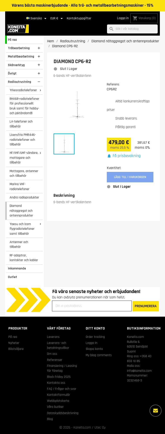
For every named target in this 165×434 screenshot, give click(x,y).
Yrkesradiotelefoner (23, 90)
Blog (50, 419)
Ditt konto (95, 328)
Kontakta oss (56, 383)
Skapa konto (94, 349)
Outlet (12, 277)
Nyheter (13, 343)
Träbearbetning (19, 48)
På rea (12, 40)
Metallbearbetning (21, 56)
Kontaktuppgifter (79, 18)
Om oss (52, 354)
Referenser (54, 360)
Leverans (53, 337)
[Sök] (132, 29)
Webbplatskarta (58, 401)
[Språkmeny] (37, 18)
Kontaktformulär (58, 395)
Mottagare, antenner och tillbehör (24, 173)
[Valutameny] (57, 18)
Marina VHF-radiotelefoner (19, 186)
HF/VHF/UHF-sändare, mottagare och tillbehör (24, 158)
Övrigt (12, 73)
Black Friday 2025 (59, 377)
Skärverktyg (16, 65)
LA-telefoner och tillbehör (21, 124)
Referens (113, 84)
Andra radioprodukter (24, 197)
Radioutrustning (19, 82)
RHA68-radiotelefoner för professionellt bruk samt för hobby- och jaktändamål (24, 106)
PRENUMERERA (146, 306)
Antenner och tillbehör (19, 244)
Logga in (123, 18)
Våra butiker (55, 407)
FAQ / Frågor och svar (61, 389)
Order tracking (95, 337)
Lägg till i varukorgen (130, 177)
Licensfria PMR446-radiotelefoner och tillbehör (23, 140)
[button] (124, 156)
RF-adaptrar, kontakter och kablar (24, 257)
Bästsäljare (16, 349)
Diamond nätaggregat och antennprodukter (21, 211)
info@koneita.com (139, 371)
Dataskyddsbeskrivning (62, 413)
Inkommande (17, 268)
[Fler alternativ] (156, 411)
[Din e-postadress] (92, 306)
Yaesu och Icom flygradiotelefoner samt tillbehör (22, 229)
